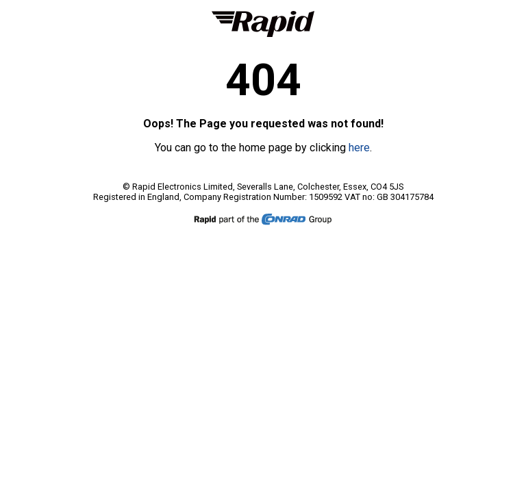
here (359, 147)
